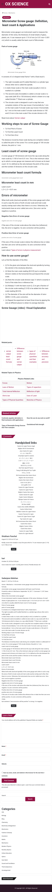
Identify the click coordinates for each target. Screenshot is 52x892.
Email (4, 755)
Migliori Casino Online (25, 526)
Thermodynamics (7, 867)
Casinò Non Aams (26, 523)
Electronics (5, 829)
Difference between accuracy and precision (45, 356)
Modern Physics (6, 846)
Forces (4, 383)
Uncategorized (6, 870)
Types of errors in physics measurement (26, 250)
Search (4, 795)
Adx (3, 812)
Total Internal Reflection (11, 391)
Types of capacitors (34, 387)
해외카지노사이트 (26, 465)
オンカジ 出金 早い (26, 453)
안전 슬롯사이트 (26, 485)
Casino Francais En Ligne (26, 514)
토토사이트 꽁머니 (26, 482)
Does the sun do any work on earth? (38, 418)
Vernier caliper (20, 118)
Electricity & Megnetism (9, 826)
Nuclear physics (6, 849)
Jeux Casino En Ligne (26, 451)
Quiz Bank (5, 860)
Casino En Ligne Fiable (26, 531)
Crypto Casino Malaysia (26, 497)
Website (4, 764)
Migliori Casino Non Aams (26, 492)
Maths (3, 839)
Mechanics (12, 13)
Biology (4, 815)
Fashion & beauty (7, 832)
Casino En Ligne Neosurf (26, 533)
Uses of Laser (32, 396)
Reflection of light (33, 391)
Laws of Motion (8, 387)
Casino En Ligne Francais (26, 487)
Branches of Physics (34, 400)
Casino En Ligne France (26, 490)
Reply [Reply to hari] (13, 569)
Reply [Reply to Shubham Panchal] (13, 549)
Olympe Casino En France (26, 499)
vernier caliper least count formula (9, 356)
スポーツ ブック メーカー (26, 460)
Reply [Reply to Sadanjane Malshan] (13, 705)
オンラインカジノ (26, 502)
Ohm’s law (6, 396)
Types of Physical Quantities (12, 400)
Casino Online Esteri (26, 509)
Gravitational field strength (35, 424)
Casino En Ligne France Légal (26, 446)
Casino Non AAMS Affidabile (25, 507)
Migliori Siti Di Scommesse (26, 448)
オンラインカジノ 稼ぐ (26, 458)
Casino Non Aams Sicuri (26, 480)
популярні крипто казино (26, 456)
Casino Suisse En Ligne (26, 494)
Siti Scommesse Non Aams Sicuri (26, 475)
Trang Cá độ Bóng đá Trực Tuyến (26, 470)
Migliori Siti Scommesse (26, 477)
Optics (3, 856)
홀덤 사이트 (25, 463)
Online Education (7, 853)
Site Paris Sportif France (26, 468)
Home (4, 13)
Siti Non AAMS (26, 504)
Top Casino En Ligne (26, 519)
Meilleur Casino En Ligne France (25, 511)
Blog (3, 819)
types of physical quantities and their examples (33, 356)
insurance (4, 836)
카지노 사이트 (26, 473)
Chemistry (5, 822)
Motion (29, 383)
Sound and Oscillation (8, 863)
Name (4, 746)
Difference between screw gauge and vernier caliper (20, 356)
